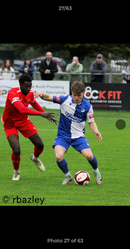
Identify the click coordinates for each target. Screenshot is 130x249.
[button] (122, 10)
